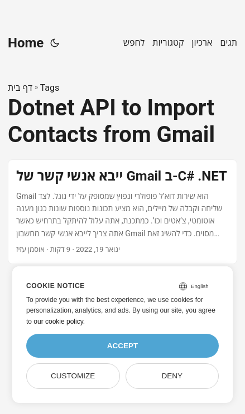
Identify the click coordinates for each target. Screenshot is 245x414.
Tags (50, 87)
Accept (122, 346)
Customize (73, 376)
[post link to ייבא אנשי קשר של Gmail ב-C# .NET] (122, 212)
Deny (172, 376)
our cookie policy (58, 321)
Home (26, 43)
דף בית (20, 87)
